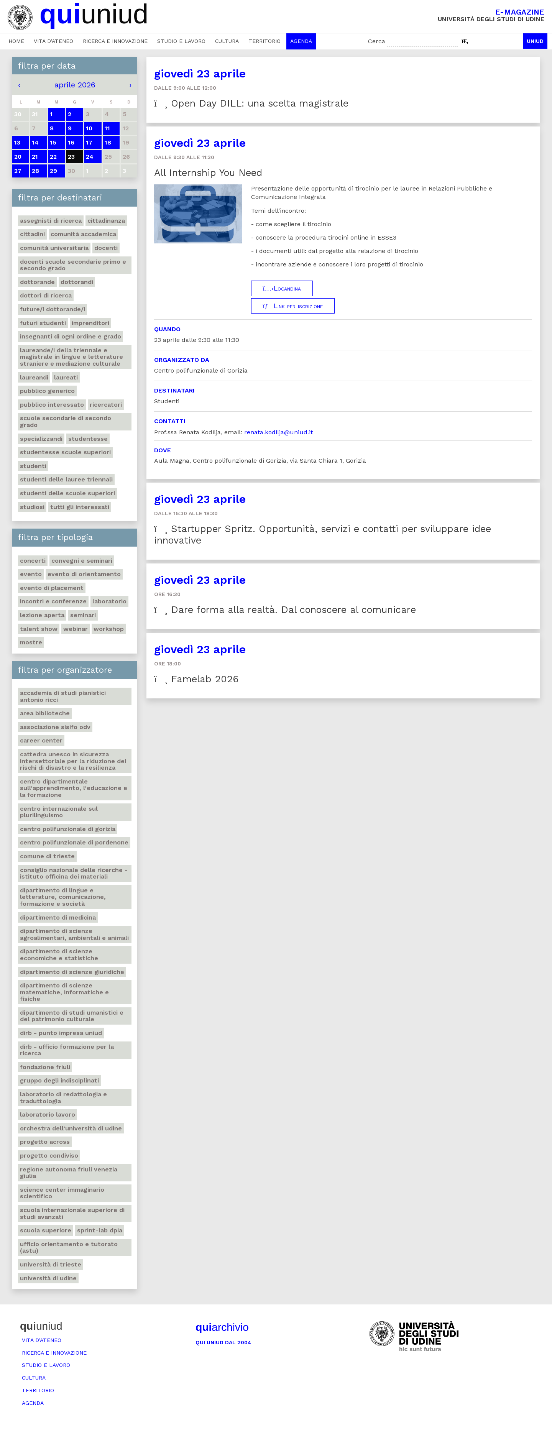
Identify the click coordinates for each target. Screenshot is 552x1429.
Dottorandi (77, 282)
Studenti (33, 466)
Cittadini (32, 234)
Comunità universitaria (54, 247)
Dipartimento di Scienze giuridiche (72, 972)
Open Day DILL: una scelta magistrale (251, 103)
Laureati (66, 377)
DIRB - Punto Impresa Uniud (61, 1032)
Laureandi (34, 377)
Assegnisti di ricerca (51, 220)
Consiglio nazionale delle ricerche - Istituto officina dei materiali (74, 873)
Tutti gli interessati (79, 507)
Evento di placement (52, 587)
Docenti (106, 247)
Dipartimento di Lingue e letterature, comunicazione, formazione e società (63, 897)
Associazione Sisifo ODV (55, 727)
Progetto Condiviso (49, 1155)
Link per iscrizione (293, 306)
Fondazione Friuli (45, 1067)
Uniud (535, 41)
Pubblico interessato (52, 404)
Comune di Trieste (47, 856)
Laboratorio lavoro (47, 1114)
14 (35, 142)
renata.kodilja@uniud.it (278, 432)
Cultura (227, 41)
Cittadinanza (106, 220)
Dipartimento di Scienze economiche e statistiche (59, 955)
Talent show (39, 628)
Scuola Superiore (45, 1230)
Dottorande (37, 282)
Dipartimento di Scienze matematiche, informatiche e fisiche (64, 992)
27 (17, 170)
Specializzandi (41, 438)
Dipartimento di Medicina (58, 917)
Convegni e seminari (81, 560)
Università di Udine (48, 1278)
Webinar (75, 628)
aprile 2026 (74, 84)
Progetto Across (45, 1141)
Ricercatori (106, 404)
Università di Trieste (50, 1264)
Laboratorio (109, 601)
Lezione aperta (42, 615)
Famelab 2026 (196, 679)
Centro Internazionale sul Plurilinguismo (59, 812)
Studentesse (88, 438)
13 (17, 142)
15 (53, 142)
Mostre (31, 642)
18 (108, 142)
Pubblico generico (47, 390)
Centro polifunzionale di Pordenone (74, 842)
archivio (222, 1327)
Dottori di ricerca (46, 295)
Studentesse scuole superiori (65, 452)
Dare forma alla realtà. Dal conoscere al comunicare (285, 609)
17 (89, 142)
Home (16, 41)
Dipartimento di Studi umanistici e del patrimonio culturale (71, 1016)
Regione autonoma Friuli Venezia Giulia (68, 1173)
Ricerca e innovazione (115, 41)
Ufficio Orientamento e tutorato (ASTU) (69, 1247)
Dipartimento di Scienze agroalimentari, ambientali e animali (74, 934)
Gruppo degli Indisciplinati (59, 1080)
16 (71, 142)
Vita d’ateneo (53, 41)
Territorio (264, 41)
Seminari (83, 615)
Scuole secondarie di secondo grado (65, 421)
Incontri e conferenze (53, 601)
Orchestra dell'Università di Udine (71, 1128)
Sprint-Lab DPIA (99, 1230)
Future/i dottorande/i (52, 309)
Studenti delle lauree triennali (66, 479)
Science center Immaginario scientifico (62, 1193)
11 (107, 128)
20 (17, 156)
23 (71, 156)
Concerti (33, 560)
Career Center (41, 740)
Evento (31, 574)
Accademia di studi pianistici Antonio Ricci (63, 696)
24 (90, 156)
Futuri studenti (43, 323)
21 (35, 156)
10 (89, 128)
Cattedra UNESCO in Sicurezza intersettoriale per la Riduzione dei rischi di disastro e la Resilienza (73, 761)
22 (53, 156)
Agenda (301, 41)
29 (53, 170)
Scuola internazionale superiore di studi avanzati (72, 1213)
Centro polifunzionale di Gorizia (67, 829)
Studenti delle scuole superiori (67, 493)
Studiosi (32, 507)
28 (35, 170)
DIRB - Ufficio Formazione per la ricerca (67, 1050)
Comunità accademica (83, 234)
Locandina (282, 288)
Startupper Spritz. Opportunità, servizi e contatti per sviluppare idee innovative (322, 534)
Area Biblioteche (45, 713)
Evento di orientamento (84, 574)
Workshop (109, 628)
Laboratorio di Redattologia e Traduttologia (63, 1098)
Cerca (376, 41)
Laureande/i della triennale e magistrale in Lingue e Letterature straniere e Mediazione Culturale (71, 357)
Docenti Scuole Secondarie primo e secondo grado (73, 265)
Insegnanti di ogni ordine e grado (70, 336)
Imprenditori (90, 323)
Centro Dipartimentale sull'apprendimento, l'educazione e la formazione (73, 788)
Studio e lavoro (181, 41)
